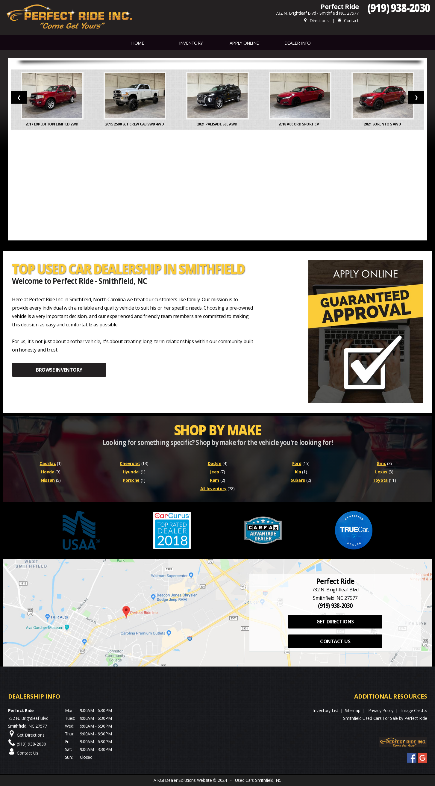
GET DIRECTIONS (335, 621)
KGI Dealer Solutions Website (184, 780)
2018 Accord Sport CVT (300, 124)
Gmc (381, 463)
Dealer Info (297, 43)
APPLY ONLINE (244, 43)
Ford (296, 463)
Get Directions (31, 735)
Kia (298, 472)
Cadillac (48, 463)
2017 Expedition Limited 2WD (52, 124)
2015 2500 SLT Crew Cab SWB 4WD (134, 124)
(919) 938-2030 (399, 7)
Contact (347, 20)
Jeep (214, 472)
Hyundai (131, 472)
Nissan (48, 480)
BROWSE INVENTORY (59, 370)
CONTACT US (335, 641)
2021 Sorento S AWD (383, 124)
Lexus (381, 472)
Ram (214, 480)
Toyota (380, 480)
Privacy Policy (380, 710)
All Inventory (213, 488)
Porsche (131, 480)
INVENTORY (191, 43)
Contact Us (27, 753)
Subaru (298, 480)
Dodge (215, 463)
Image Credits (414, 710)
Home (137, 43)
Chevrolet (130, 463)
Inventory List (325, 710)
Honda (47, 472)
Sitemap (352, 710)
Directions (316, 20)
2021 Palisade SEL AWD (217, 124)
